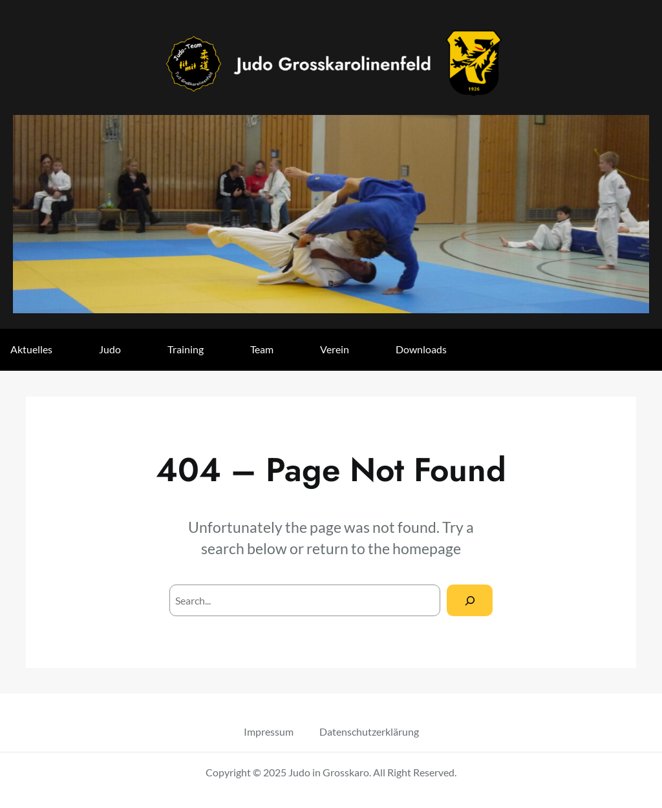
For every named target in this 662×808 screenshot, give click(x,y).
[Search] (470, 600)
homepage (426, 548)
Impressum (269, 731)
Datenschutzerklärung (369, 731)
